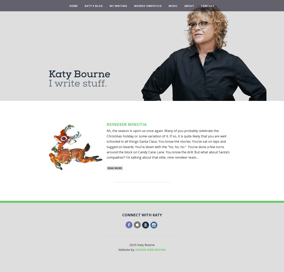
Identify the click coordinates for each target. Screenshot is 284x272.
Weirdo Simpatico (148, 6)
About (189, 6)
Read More (115, 168)
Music (173, 6)
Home (73, 6)
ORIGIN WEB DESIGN (150, 250)
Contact (208, 6)
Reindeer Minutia (127, 124)
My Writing (118, 6)
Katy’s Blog (94, 6)
